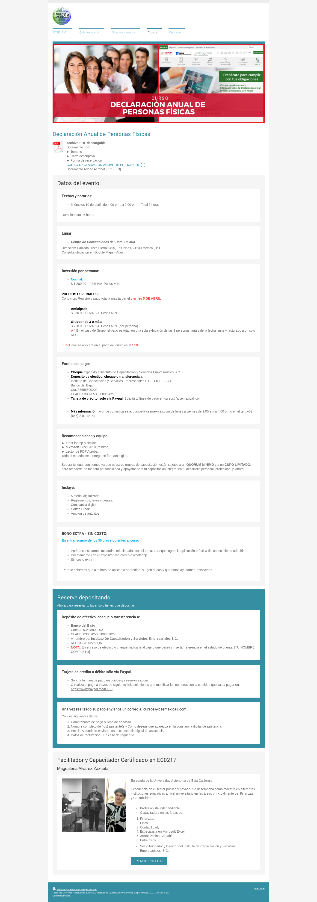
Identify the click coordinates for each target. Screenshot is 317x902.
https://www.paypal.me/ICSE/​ (92, 689)
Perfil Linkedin (149, 861)
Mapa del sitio (89, 889)
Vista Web (259, 888)
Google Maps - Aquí (108, 252)
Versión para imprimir (67, 889)
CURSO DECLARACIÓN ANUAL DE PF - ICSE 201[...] (106, 165)
